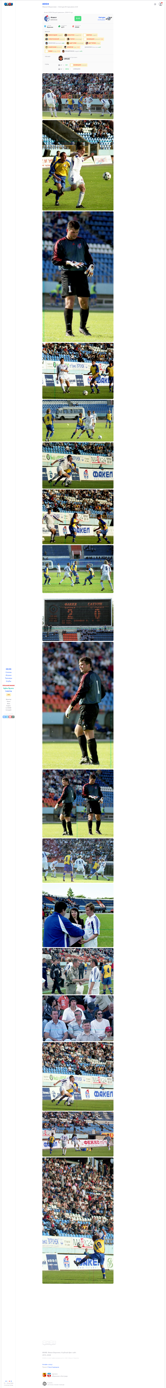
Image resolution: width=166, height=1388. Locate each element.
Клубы (8, 681)
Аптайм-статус (47, 1364)
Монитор (8, 699)
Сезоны (9, 672)
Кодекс (8, 706)
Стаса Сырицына (53, 1367)
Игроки (8, 675)
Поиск (8, 701)
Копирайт (8, 710)
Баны (8, 703)
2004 (45, 4)
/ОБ (8, 694)
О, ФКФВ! (8, 708)
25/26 (8, 669)
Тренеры (8, 678)
